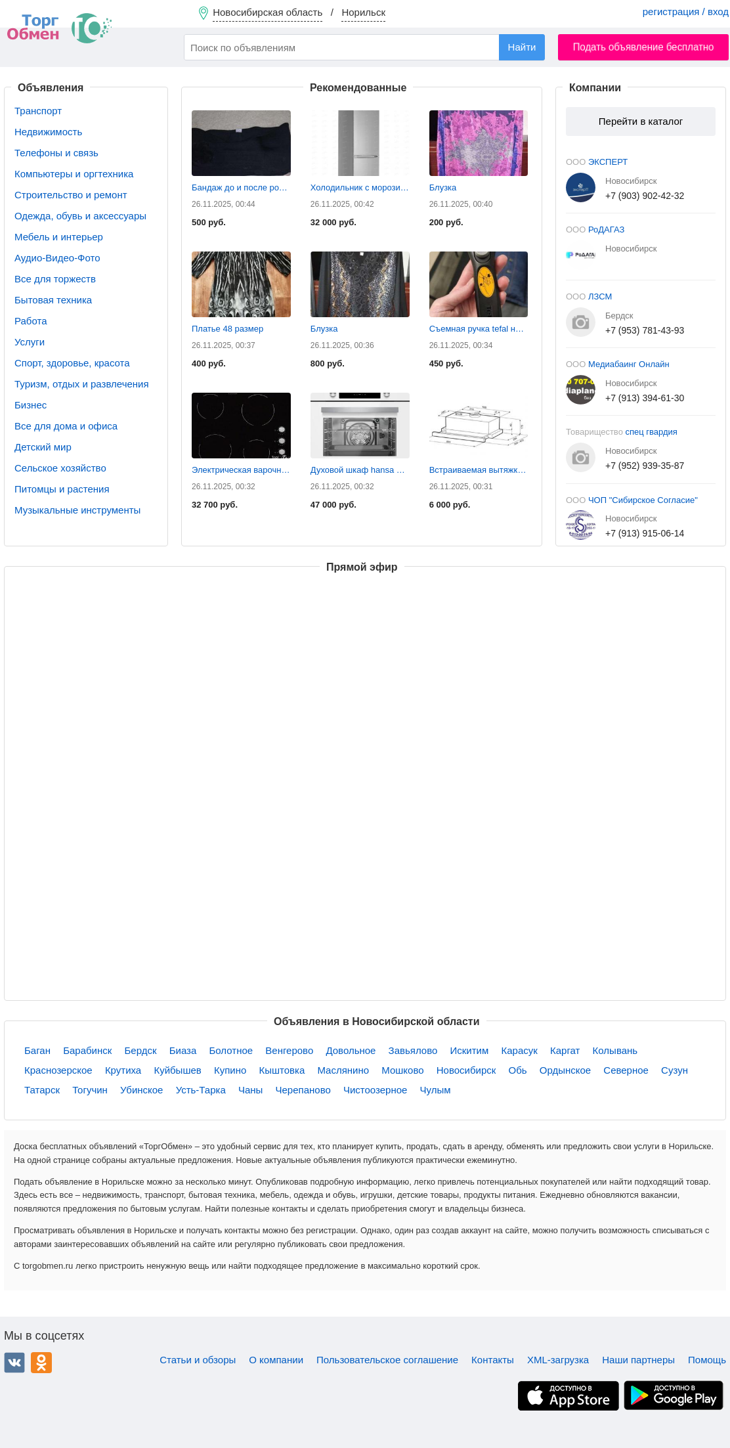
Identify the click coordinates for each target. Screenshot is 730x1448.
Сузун (674, 1070)
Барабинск (87, 1050)
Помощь (707, 1359)
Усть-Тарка (201, 1089)
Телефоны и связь (56, 152)
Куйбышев (177, 1070)
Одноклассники (41, 1362)
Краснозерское (58, 1070)
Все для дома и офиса (66, 425)
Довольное (351, 1050)
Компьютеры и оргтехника (73, 173)
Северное (626, 1070)
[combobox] (364, 47)
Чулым (435, 1089)
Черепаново (303, 1089)
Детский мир (43, 446)
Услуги (29, 341)
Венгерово (289, 1050)
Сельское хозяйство (60, 467)
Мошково (402, 1070)
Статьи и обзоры (198, 1359)
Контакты (492, 1359)
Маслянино (343, 1070)
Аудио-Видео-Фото (57, 257)
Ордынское (565, 1070)
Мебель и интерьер (58, 236)
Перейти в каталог (641, 121)
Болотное (231, 1050)
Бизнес (30, 404)
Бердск (141, 1050)
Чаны (250, 1089)
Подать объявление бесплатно (643, 47)
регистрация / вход (686, 11)
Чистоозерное (375, 1089)
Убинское (141, 1089)
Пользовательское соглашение (387, 1359)
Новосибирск (466, 1070)
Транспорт (38, 110)
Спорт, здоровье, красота (72, 362)
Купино (230, 1070)
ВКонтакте (14, 1362)
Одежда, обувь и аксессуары (80, 215)
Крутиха (123, 1070)
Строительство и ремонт (70, 194)
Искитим (469, 1050)
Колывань (615, 1050)
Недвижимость (48, 131)
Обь (517, 1070)
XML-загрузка (558, 1359)
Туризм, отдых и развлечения (81, 383)
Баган (37, 1050)
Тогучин (90, 1089)
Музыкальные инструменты (77, 510)
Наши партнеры (638, 1359)
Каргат (565, 1050)
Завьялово (413, 1050)
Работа (30, 320)
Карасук (519, 1050)
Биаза (183, 1050)
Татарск (42, 1089)
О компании (276, 1359)
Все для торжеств (55, 278)
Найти (522, 47)
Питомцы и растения (62, 488)
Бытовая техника (53, 299)
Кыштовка (282, 1070)
